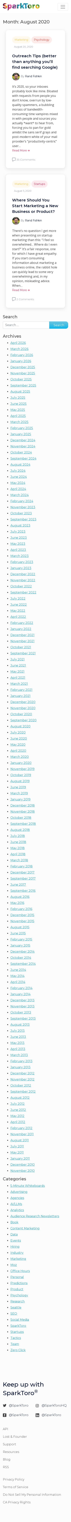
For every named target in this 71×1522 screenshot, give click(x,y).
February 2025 (21, 428)
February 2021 (21, 690)
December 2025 (22, 367)
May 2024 (17, 483)
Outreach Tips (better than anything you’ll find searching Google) (35, 62)
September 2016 (22, 891)
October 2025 (21, 379)
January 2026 (20, 361)
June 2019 (18, 787)
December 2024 (22, 440)
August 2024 (20, 464)
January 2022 (20, 629)
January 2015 (20, 945)
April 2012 (17, 1122)
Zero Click (18, 1350)
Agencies (17, 1198)
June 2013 (18, 1037)
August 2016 (19, 897)
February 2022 (21, 623)
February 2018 (21, 866)
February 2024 (21, 501)
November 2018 (22, 811)
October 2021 (20, 647)
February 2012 (21, 1128)
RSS (6, 1467)
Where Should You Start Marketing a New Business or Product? (35, 206)
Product (16, 1289)
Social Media (19, 1320)
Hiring (15, 1246)
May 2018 (17, 848)
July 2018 (17, 836)
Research (17, 1301)
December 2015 (22, 915)
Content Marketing (25, 1228)
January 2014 (20, 994)
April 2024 (18, 489)
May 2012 (17, 1116)
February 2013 (21, 1061)
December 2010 (22, 1164)
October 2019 (20, 775)
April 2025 (18, 416)
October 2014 (20, 958)
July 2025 (17, 397)
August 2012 (20, 1098)
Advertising (18, 1192)
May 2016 (17, 903)
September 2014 (23, 964)
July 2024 (17, 471)
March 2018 (19, 860)
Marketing (21, 39)
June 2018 (18, 842)
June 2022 (18, 604)
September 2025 (23, 385)
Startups (39, 184)
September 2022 (23, 592)
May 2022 (17, 611)
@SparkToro (18, 1405)
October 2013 (20, 1012)
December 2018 (22, 805)
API (5, 1429)
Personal (17, 1277)
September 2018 (23, 824)
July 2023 (17, 531)
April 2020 (18, 751)
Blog (6, 1459)
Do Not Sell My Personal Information (32, 1495)
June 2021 (18, 665)
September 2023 (23, 519)
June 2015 (18, 933)
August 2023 (20, 525)
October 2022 (21, 586)
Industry (16, 1253)
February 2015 (21, 939)
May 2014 (17, 976)
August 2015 (19, 927)
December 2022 (22, 574)
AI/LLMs (16, 1204)
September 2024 (23, 458)
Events (15, 1240)
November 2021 (22, 641)
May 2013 (17, 1043)
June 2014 (18, 970)
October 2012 (20, 1085)
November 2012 (22, 1079)
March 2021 (19, 684)
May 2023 (17, 544)
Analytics (17, 1210)
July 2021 (17, 659)
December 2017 (22, 872)
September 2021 (23, 653)
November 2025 (22, 373)
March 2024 (19, 495)
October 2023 (21, 513)
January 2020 (20, 763)
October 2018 (20, 817)
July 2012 (17, 1104)
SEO (13, 1313)
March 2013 (19, 1055)
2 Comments (25, 299)
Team (14, 1344)
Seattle (15, 1307)
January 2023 (20, 568)
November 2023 (22, 507)
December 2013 (22, 1000)
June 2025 (18, 404)
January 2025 (20, 434)
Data (14, 1234)
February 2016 (21, 909)
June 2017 (18, 884)
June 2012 (18, 1110)
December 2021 (22, 635)
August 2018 (20, 830)
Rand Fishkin (33, 76)
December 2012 (22, 1073)
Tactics (15, 1338)
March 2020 (19, 757)
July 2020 (18, 732)
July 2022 (17, 598)
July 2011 (17, 1146)
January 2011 (20, 1158)
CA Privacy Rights (16, 1502)
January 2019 (20, 799)
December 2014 (22, 951)
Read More (21, 150)
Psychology (41, 39)
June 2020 (18, 738)
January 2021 (20, 696)
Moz (13, 1265)
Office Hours (20, 1271)
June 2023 (18, 537)
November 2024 (22, 446)
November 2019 (22, 769)
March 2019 (19, 793)
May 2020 (17, 744)
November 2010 (22, 1171)
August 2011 (19, 1140)
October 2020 (21, 714)
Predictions (18, 1283)
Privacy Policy (13, 1479)
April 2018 (17, 854)
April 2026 (18, 343)
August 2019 (20, 781)
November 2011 (22, 1134)
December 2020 (22, 702)
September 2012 (23, 1091)
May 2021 (17, 671)
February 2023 (21, 562)
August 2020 (20, 726)
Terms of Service (15, 1487)
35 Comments (25, 159)
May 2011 (17, 1152)
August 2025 (20, 391)
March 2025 (19, 422)
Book (14, 1222)
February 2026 (21, 355)
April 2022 (18, 617)
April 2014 (17, 982)
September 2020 (23, 720)
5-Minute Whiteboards (27, 1186)
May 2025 (17, 410)
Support (9, 1444)
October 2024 (21, 452)
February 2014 (21, 988)
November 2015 (22, 921)
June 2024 (18, 477)
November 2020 (22, 708)
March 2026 (19, 349)
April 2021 (17, 677)
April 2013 (17, 1049)
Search (10, 316)
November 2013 (22, 1006)
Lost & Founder (15, 1436)
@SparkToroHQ (54, 1405)
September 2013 (23, 1018)
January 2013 (20, 1067)
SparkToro (18, 1326)
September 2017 (23, 878)
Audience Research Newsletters (34, 1216)
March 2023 (19, 556)
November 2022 (22, 580)
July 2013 (17, 1031)
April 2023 (18, 550)
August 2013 (20, 1024)
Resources (11, 1452)
